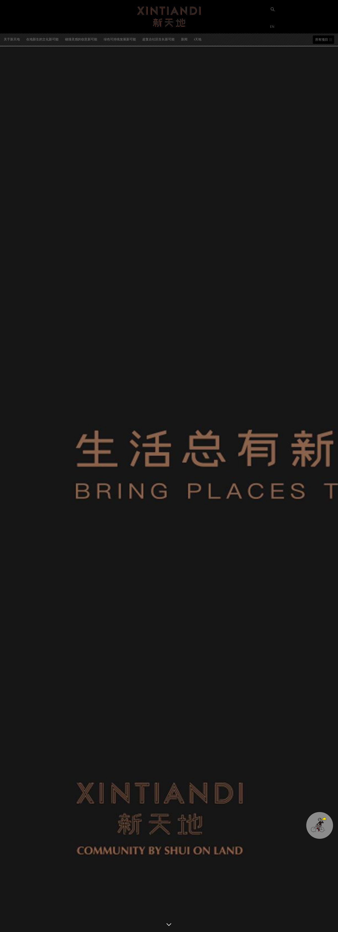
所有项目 (321, 39)
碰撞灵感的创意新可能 (81, 39)
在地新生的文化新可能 (42, 39)
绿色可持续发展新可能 (120, 39)
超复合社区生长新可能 (158, 39)
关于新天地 (12, 39)
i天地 (197, 39)
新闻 (184, 39)
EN (273, 26)
